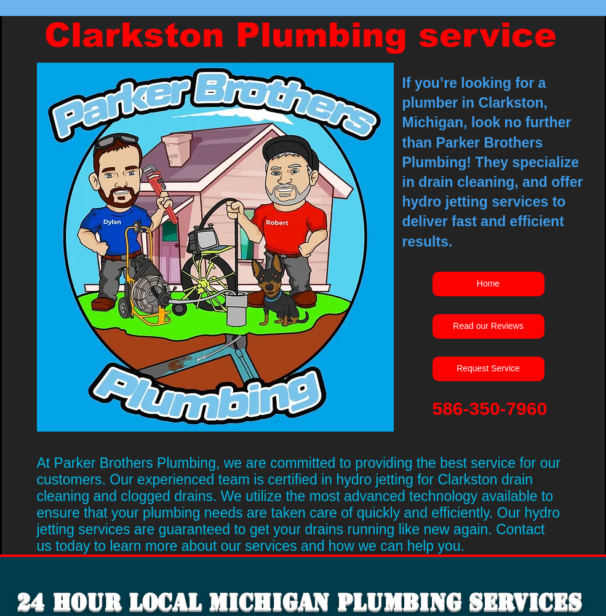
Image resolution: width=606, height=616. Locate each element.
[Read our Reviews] (488, 326)
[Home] (488, 284)
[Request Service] (488, 369)
